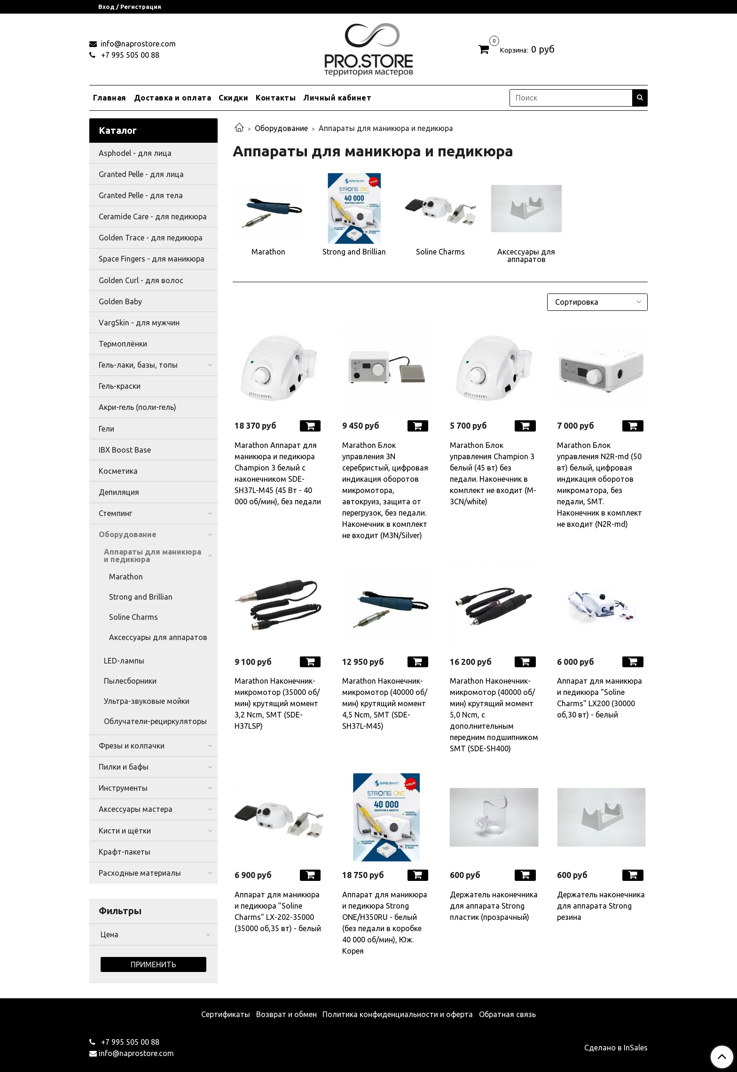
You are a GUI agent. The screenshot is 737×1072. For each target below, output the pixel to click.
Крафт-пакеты (124, 852)
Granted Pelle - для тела (141, 195)
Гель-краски (120, 386)
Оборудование (281, 128)
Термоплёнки (123, 343)
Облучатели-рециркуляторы (155, 721)
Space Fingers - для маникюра (151, 259)
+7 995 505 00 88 (129, 55)
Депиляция (119, 492)
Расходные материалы (140, 873)
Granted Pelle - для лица (141, 174)
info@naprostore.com (137, 43)
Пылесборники (130, 681)
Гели (106, 428)
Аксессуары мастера (135, 809)
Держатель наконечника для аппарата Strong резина (601, 905)
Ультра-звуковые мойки (146, 701)
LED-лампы (124, 660)
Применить (153, 964)
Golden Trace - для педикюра (151, 237)
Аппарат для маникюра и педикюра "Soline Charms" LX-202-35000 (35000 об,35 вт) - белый (278, 911)
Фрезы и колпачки (132, 745)
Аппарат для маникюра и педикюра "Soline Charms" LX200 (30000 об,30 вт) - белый (599, 698)
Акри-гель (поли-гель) (137, 407)
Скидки (233, 97)
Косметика (118, 471)
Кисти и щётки (125, 830)
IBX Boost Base (125, 450)
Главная (109, 97)
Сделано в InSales (616, 1047)
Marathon (126, 576)
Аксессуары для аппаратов (158, 637)
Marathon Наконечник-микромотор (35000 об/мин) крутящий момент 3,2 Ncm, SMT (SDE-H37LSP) (277, 703)
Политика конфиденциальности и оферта (397, 1014)
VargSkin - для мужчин (139, 322)
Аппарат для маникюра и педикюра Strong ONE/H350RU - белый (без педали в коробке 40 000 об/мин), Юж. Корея (384, 922)
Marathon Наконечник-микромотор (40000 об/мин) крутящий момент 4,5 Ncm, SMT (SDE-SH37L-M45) (384, 703)
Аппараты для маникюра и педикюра (152, 555)
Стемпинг (115, 513)
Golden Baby (120, 301)
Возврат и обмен (286, 1014)
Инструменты (123, 788)
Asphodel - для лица (135, 153)
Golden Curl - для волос (141, 280)
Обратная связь (507, 1014)
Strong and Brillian (140, 597)
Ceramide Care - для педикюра (153, 216)
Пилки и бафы (124, 767)
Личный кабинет (337, 97)
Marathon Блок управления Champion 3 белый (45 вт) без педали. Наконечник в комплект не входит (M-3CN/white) (493, 473)
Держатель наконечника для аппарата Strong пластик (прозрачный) (494, 905)
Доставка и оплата (173, 97)
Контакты (276, 97)
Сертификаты (225, 1014)
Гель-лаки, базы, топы (138, 365)
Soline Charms (133, 617)
